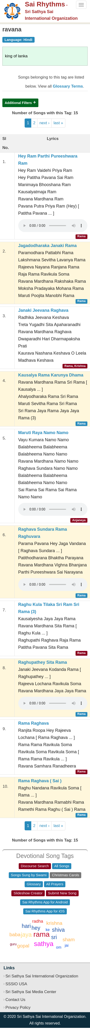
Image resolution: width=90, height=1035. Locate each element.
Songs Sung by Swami (29, 875)
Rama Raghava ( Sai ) (40, 780)
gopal (23, 945)
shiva (58, 930)
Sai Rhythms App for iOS (45, 911)
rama (41, 934)
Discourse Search (35, 866)
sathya (44, 943)
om (58, 947)
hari (26, 926)
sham (69, 939)
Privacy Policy (18, 1007)
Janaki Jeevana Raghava (43, 310)
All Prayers (54, 884)
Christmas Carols (65, 875)
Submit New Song (62, 893)
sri (54, 937)
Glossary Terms (68, 86)
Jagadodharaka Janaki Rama (47, 245)
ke (48, 930)
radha (37, 921)
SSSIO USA (16, 984)
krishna (54, 923)
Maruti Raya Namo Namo (43, 432)
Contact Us (15, 999)
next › (44, 123)
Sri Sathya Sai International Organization (41, 976)
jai (66, 945)
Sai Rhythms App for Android (45, 902)
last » (58, 123)
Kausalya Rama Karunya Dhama (50, 375)
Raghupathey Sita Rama (42, 662)
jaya (26, 934)
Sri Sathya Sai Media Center (30, 992)
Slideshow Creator (28, 893)
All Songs (61, 866)
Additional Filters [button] (18, 103)
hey (36, 928)
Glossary (34, 884)
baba (15, 934)
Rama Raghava (33, 723)
